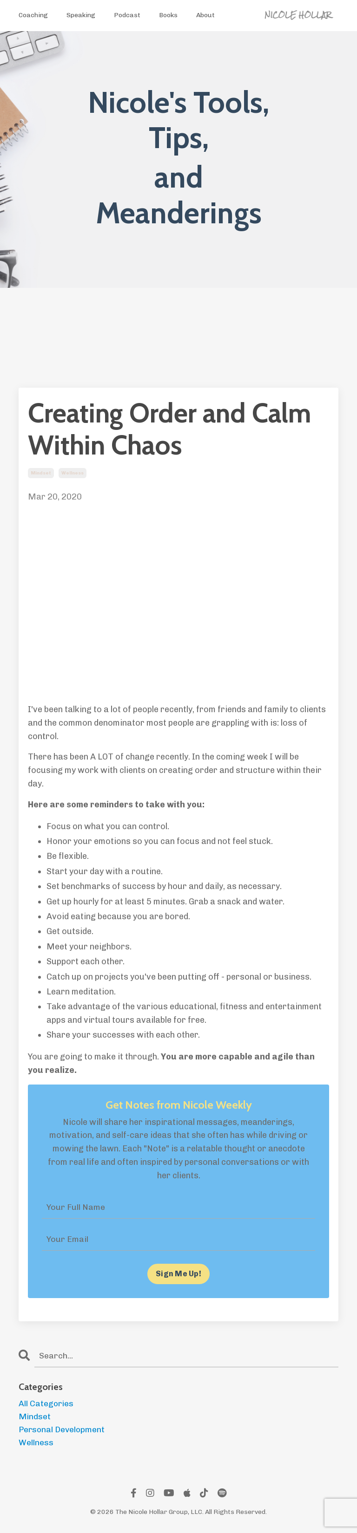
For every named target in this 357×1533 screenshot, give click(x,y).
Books (168, 15)
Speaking (80, 15)
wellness (72, 473)
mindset (41, 473)
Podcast (127, 15)
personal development (63, 1431)
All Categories (46, 1404)
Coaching (33, 15)
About (205, 15)
